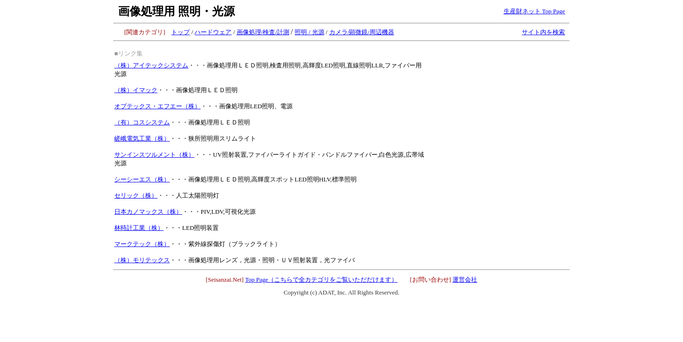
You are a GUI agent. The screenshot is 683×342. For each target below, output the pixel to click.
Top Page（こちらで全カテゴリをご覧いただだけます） (321, 279)
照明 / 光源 (309, 32)
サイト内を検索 (543, 32)
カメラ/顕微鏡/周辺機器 (361, 32)
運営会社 (464, 279)
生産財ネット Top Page (534, 11)
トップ (180, 32)
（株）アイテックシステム (151, 65)
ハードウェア (212, 32)
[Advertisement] (497, 105)
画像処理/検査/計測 (263, 32)
